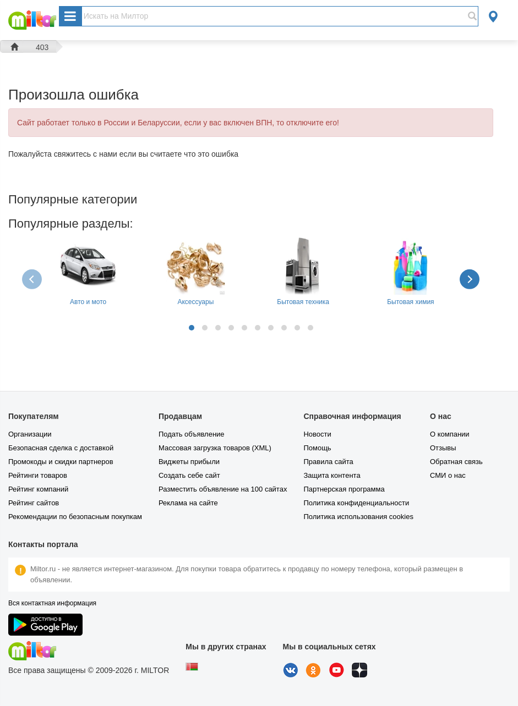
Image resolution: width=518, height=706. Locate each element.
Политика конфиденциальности (356, 503)
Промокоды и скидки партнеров (60, 461)
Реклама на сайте (188, 503)
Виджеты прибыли (189, 461)
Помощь (317, 448)
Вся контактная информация (52, 603)
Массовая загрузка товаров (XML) (215, 448)
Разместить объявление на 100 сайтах (223, 489)
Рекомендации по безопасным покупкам (75, 516)
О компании (450, 434)
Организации (30, 434)
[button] (191, 327)
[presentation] (33, 279)
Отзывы (443, 448)
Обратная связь (456, 461)
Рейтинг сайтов (33, 503)
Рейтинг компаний (38, 489)
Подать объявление (192, 434)
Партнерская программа (343, 489)
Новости (317, 434)
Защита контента (331, 475)
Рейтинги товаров (37, 475)
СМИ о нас (448, 475)
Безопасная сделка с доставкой (60, 448)
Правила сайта (328, 461)
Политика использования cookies (358, 516)
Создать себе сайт (189, 475)
